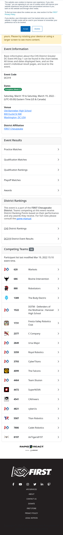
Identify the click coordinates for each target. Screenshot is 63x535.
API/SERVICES (31, 489)
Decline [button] (37, 29)
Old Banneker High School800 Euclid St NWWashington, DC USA (18, 114)
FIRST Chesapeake (13, 128)
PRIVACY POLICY (31, 513)
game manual (24, 218)
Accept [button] (25, 29)
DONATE (31, 503)
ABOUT (31, 494)
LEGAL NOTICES (31, 518)
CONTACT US (31, 499)
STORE (31, 508)
